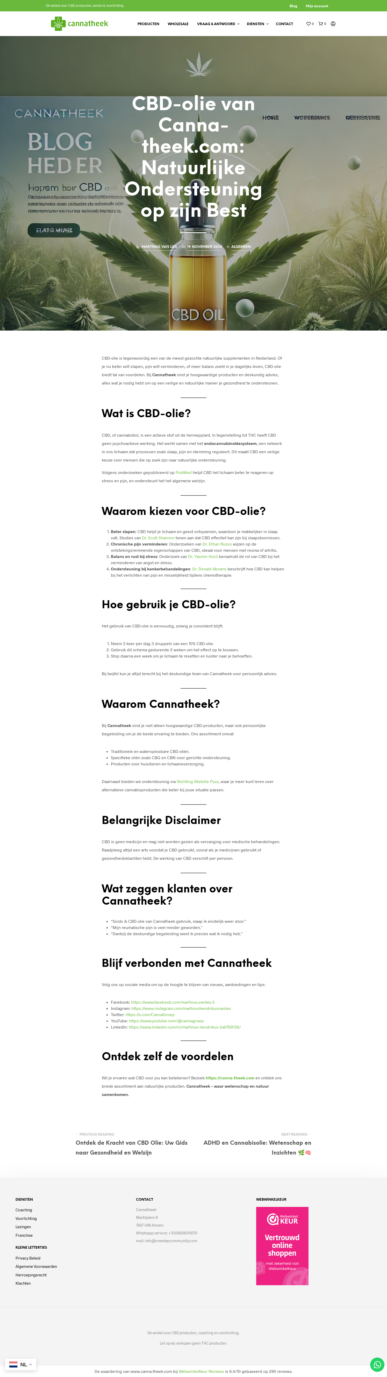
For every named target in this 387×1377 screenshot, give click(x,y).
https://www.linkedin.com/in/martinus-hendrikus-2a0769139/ (185, 1026)
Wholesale (178, 24)
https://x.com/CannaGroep (150, 1014)
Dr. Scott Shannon (158, 537)
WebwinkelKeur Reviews (201, 1371)
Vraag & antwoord (216, 24)
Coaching (24, 1209)
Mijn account (317, 6)
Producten (148, 24)
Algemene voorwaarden (36, 1266)
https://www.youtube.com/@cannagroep (166, 1020)
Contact (284, 24)
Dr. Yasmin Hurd (203, 556)
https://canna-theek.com (230, 1077)
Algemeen (241, 247)
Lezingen (23, 1226)
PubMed (184, 472)
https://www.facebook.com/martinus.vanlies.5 (173, 1001)
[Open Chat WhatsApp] (377, 1365)
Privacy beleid (28, 1258)
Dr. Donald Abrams (209, 568)
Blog (293, 6)
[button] (310, 23)
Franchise (24, 1235)
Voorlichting (26, 1218)
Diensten (255, 24)
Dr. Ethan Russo (217, 543)
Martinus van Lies (159, 247)
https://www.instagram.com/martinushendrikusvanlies (181, 1008)
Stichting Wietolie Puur (198, 781)
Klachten (23, 1283)
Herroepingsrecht (31, 1275)
